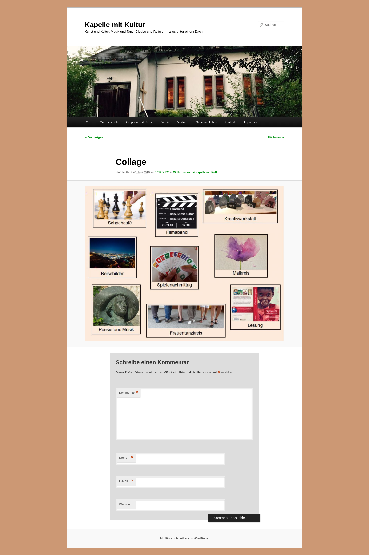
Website (124, 504)
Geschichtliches (206, 122)
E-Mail (126, 481)
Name (126, 457)
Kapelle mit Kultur (115, 24)
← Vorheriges (94, 137)
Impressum (251, 122)
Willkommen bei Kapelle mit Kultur (196, 172)
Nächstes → (276, 137)
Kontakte (231, 122)
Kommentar (128, 392)
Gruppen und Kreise (139, 122)
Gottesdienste (109, 122)
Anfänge (182, 122)
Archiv (165, 122)
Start (89, 122)
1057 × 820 (162, 172)
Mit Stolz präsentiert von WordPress (184, 538)
